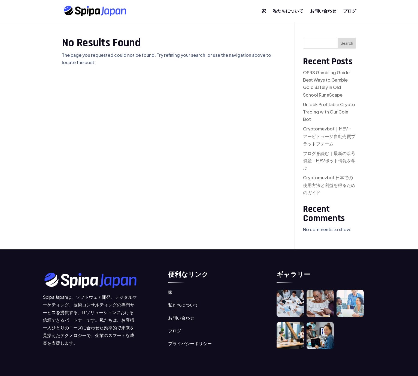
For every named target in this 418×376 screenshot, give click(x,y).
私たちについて (288, 11)
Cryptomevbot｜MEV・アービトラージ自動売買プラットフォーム (329, 136)
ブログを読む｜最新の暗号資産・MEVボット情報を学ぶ (329, 160)
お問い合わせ (323, 11)
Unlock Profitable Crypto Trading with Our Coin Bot (329, 112)
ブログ (349, 11)
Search (347, 43)
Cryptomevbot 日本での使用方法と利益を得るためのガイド (329, 185)
